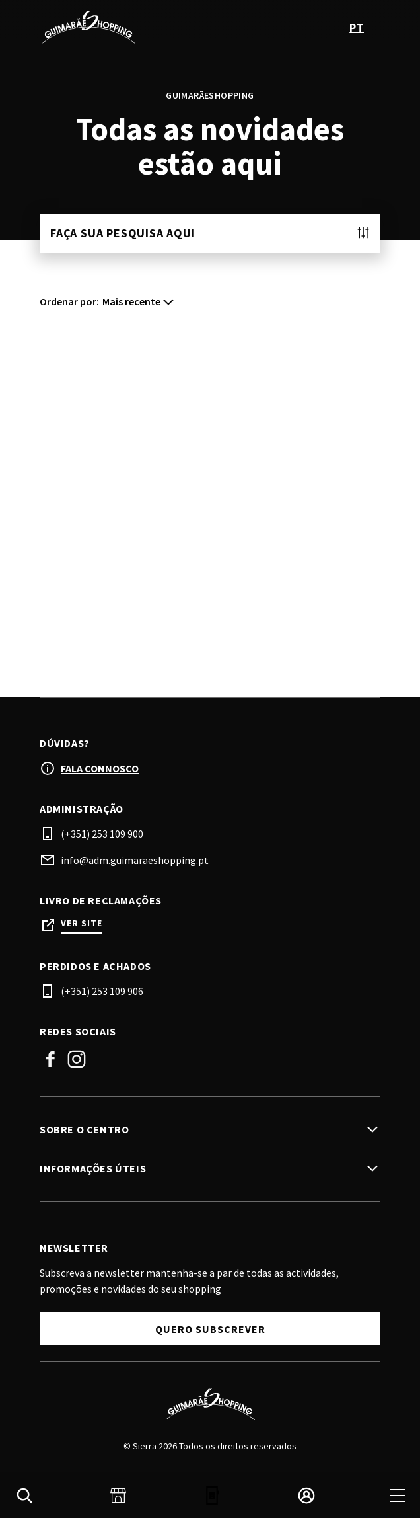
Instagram (76, 1059)
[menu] (397, 1495)
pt (356, 27)
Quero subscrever (210, 1329)
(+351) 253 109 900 (102, 833)
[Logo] (210, 1404)
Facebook (50, 1059)
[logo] (126, 27)
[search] (24, 1495)
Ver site (81, 923)
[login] (306, 1495)
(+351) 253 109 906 (102, 991)
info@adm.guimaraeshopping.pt (135, 860)
